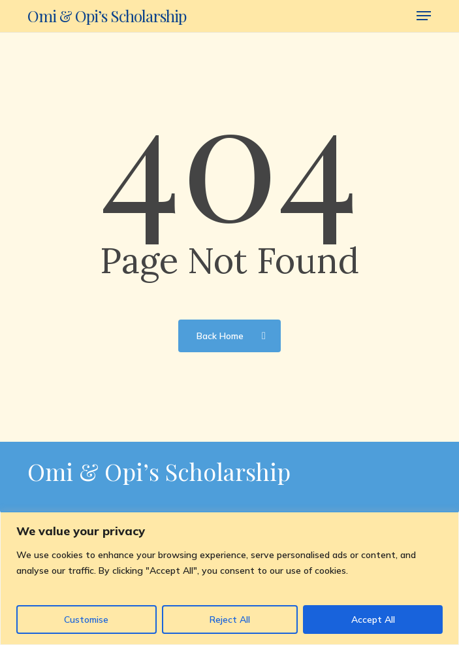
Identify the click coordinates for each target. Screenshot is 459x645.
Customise (86, 619)
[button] (424, 15)
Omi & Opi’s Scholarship (106, 16)
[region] (229, 578)
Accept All (373, 619)
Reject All (230, 619)
